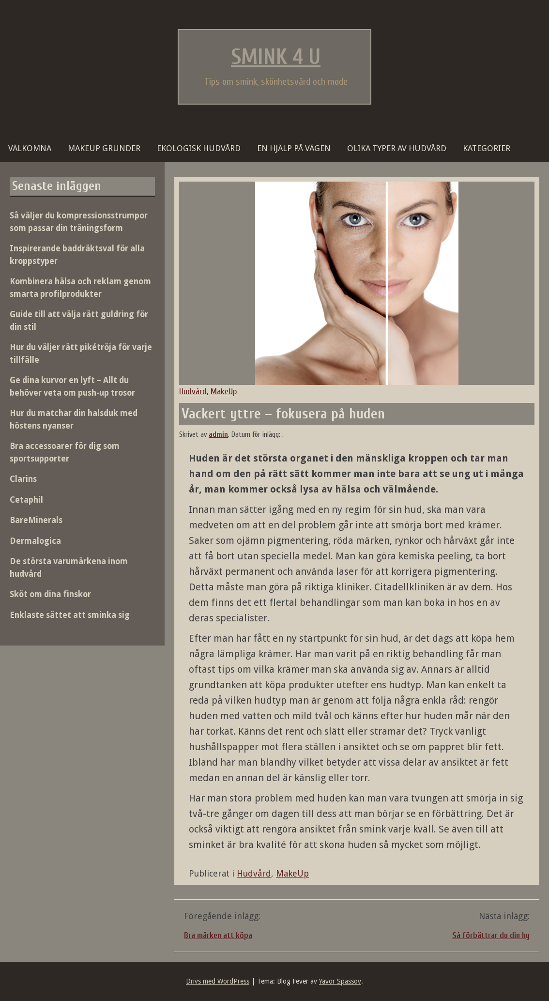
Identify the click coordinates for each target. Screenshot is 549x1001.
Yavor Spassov (340, 981)
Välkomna (29, 148)
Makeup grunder (104, 148)
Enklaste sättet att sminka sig (70, 615)
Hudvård (193, 391)
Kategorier (486, 148)
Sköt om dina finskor (50, 594)
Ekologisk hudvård (199, 148)
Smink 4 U (275, 57)
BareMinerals (36, 520)
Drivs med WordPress (217, 981)
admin (218, 435)
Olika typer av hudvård (396, 148)
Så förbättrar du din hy (491, 935)
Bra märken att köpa (218, 935)
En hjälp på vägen (294, 148)
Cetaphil (26, 500)
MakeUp (224, 391)
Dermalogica (35, 541)
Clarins (23, 479)
